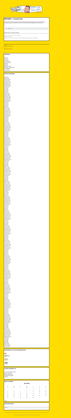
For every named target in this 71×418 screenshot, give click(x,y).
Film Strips (6, 60)
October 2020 (7, 158)
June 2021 (6, 148)
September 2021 (7, 144)
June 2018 (6, 192)
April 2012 (6, 283)
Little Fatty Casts (7, 62)
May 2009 (6, 326)
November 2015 (7, 230)
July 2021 (6, 147)
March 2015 (6, 240)
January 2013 (7, 272)
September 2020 (7, 159)
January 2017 (7, 213)
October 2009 (7, 320)
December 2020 (7, 155)
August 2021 (6, 145)
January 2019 (7, 184)
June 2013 (6, 266)
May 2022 (6, 134)
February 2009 (7, 330)
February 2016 (7, 227)
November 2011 (7, 289)
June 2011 (6, 295)
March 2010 (6, 314)
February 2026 (7, 79)
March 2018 (6, 196)
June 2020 (6, 163)
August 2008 (6, 337)
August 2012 (6, 278)
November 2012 (7, 274)
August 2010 (6, 308)
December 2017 (7, 200)
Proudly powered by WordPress (19, 414)
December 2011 (7, 288)
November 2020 (7, 157)
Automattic (37, 414)
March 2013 (6, 270)
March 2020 (6, 166)
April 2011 (6, 298)
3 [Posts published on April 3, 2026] (39, 389)
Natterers (6, 63)
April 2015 (6, 239)
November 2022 (7, 127)
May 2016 (6, 223)
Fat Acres (6, 58)
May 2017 (6, 208)
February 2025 (7, 94)
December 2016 (7, 214)
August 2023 (6, 116)
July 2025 (6, 88)
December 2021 (7, 141)
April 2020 (6, 165)
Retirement (30, 37)
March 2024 (6, 107)
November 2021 (7, 142)
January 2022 (7, 139)
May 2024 (6, 105)
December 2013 (7, 258)
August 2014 (6, 249)
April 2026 (6, 77)
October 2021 (7, 143)
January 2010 (7, 316)
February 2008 (7, 344)
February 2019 (7, 182)
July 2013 (6, 265)
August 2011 (6, 293)
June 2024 (6, 104)
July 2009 (6, 324)
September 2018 (7, 188)
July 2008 (6, 338)
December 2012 (7, 273)
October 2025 (7, 84)
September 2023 (7, 115)
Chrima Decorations (17, 37)
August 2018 (6, 190)
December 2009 (7, 317)
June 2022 (6, 133)
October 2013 (7, 261)
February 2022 (7, 138)
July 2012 (6, 279)
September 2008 (7, 336)
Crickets (6, 57)
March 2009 (6, 328)
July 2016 (6, 220)
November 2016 (7, 215)
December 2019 (7, 170)
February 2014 (7, 256)
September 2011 (7, 292)
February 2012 (7, 285)
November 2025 (7, 83)
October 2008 (7, 335)
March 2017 (6, 211)
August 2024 (6, 101)
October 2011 (7, 290)
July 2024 (6, 102)
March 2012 (6, 284)
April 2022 (6, 136)
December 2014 (7, 244)
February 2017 (7, 212)
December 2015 (7, 229)
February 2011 (7, 300)
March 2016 (6, 225)
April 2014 (6, 254)
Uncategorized (7, 69)
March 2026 (6, 78)
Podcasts (10, 36)
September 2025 (7, 85)
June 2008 (6, 340)
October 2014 (7, 246)
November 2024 (7, 98)
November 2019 (7, 171)
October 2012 (7, 276)
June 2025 (6, 89)
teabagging (35, 37)
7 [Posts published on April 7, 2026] (20, 391)
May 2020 (6, 164)
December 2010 (7, 303)
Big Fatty (19, 35)
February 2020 (7, 168)
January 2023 (7, 125)
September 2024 (7, 100)
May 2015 (6, 238)
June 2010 (6, 310)
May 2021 (6, 149)
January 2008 (7, 346)
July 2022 (6, 132)
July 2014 (6, 250)
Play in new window (11, 32)
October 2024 (7, 99)
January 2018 (7, 198)
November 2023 (7, 112)
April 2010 (6, 313)
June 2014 (6, 251)
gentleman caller (25, 37)
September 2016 (7, 218)
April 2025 (6, 91)
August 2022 (6, 131)
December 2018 (7, 185)
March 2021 (6, 152)
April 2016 (6, 224)
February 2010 (7, 315)
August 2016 (6, 219)
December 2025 (7, 82)
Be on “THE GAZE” (8, 373)
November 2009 (7, 319)
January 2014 (7, 257)
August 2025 (6, 86)
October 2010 (7, 305)
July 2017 (6, 206)
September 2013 (7, 262)
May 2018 (6, 193)
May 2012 (6, 282)
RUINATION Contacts (8, 374)
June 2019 (6, 177)
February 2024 (7, 109)
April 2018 (6, 195)
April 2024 (6, 106)
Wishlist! (6, 376)
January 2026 (7, 80)
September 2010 (7, 306)
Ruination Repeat (7, 66)
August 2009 (6, 322)
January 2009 (7, 331)
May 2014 (6, 252)
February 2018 (7, 197)
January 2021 (7, 154)
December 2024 (7, 96)
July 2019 (6, 176)
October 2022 (7, 128)
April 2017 (6, 209)
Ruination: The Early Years (9, 67)
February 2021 (7, 153)
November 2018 (7, 186)
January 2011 (7, 301)
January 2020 (7, 169)
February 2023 (7, 123)
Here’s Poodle (7, 61)
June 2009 (6, 325)
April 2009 (6, 327)
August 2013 (6, 263)
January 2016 (7, 228)
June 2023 (6, 118)
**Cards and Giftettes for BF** (10, 371)
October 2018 (7, 187)
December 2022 (7, 126)
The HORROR (7, 68)
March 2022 (6, 137)
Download (17, 32)
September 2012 (7, 277)
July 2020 (6, 161)
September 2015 (7, 233)
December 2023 (7, 111)
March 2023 (6, 122)
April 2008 (6, 342)
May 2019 (6, 179)
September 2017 (7, 203)
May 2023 (6, 120)
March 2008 (6, 343)
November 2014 (7, 245)
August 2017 (6, 204)
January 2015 (7, 242)
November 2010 (7, 304)
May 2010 (6, 311)
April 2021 (6, 150)
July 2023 (6, 117)
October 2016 (7, 217)
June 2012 (6, 281)
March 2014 (6, 255)
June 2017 (6, 207)
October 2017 (7, 202)
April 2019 (6, 180)
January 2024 (7, 110)
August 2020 (6, 160)
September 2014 (7, 247)
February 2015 (7, 241)
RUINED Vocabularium (8, 375)
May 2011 (6, 297)
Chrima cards (10, 37)
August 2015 (6, 234)
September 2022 (7, 129)
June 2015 (6, 236)
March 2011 (6, 299)
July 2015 (6, 235)
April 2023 (6, 121)
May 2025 (6, 90)
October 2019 (7, 172)
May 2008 (6, 341)
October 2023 (7, 114)
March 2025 (6, 93)
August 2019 (6, 175)
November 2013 (7, 260)
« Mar (5, 400)
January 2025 (7, 95)
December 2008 (7, 332)
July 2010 (6, 309)
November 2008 (7, 333)
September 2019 (7, 174)
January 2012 (7, 287)
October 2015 (7, 231)
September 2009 (7, 321)
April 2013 (6, 268)
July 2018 (6, 191)
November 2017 (7, 201)
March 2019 (6, 181)
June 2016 (6, 222)
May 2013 (6, 267)
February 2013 (7, 271)
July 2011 (6, 294)
